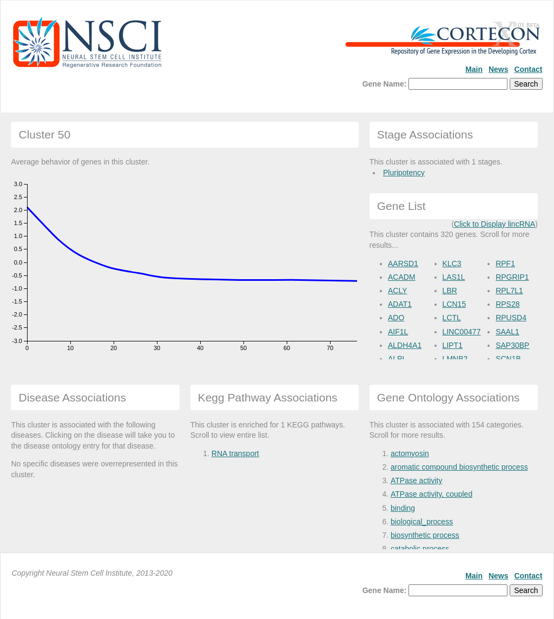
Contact (528, 69)
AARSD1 (403, 263)
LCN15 (454, 304)
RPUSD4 (511, 317)
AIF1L (398, 331)
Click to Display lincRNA (494, 224)
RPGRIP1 (512, 277)
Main (474, 69)
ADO (396, 317)
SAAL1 (507, 331)
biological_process (422, 521)
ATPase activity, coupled (431, 494)
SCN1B (508, 358)
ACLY (397, 290)
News (499, 69)
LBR (450, 290)
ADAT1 (400, 304)
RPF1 (505, 263)
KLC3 (452, 263)
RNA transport (235, 453)
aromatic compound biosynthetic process (459, 467)
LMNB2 (455, 358)
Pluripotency (404, 172)
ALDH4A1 (404, 345)
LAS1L (454, 277)
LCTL (452, 317)
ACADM (402, 277)
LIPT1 (453, 345)
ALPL (397, 358)
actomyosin (410, 453)
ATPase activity (416, 480)
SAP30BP (512, 345)
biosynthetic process (425, 535)
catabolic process (420, 548)
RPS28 (507, 304)
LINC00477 (462, 331)
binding (403, 508)
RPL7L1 (509, 290)
